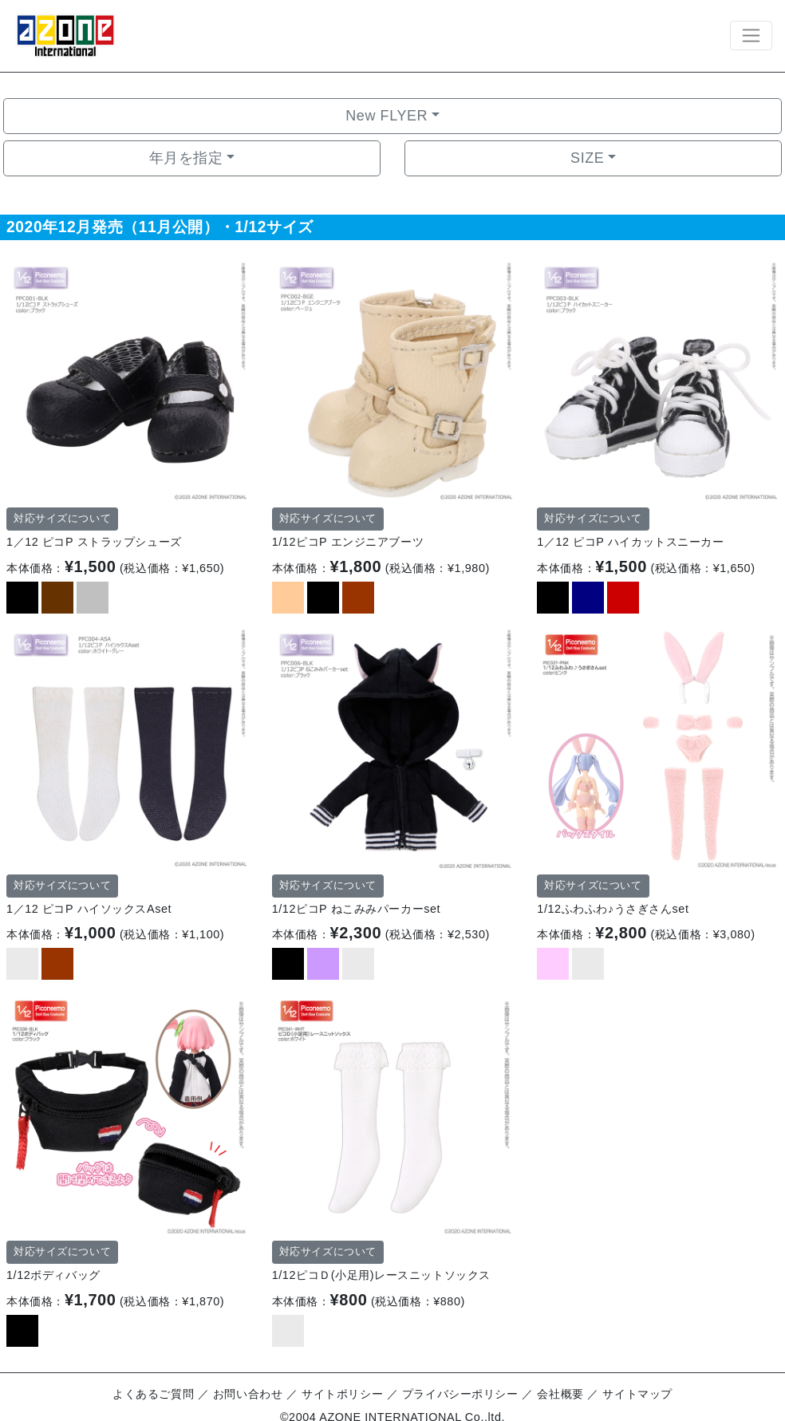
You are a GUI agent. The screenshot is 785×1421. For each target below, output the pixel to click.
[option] (127, 380)
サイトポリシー (342, 1393)
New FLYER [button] (386, 116)
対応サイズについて (62, 518)
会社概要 (560, 1393)
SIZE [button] (587, 158)
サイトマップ (637, 1393)
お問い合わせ (247, 1393)
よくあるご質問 (153, 1393)
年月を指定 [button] (186, 158)
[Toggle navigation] (751, 35)
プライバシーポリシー (460, 1393)
